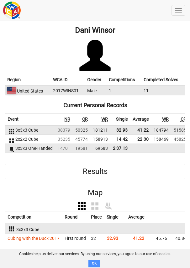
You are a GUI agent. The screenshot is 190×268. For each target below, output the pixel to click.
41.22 (143, 130)
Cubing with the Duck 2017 (34, 238)
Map (95, 192)
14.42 (122, 139)
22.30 (143, 139)
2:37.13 (120, 148)
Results (95, 171)
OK (94, 263)
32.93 (122, 130)
